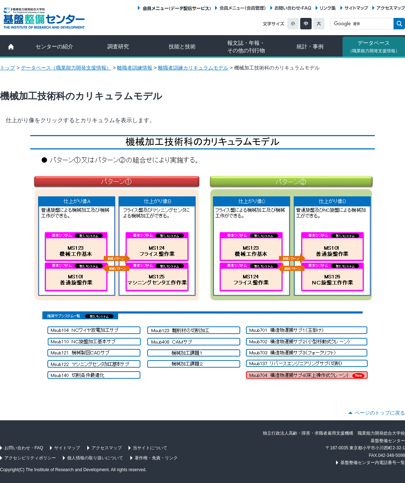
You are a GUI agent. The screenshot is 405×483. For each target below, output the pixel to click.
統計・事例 (310, 46)
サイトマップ (356, 8)
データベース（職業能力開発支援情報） (66, 68)
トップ (7, 68)
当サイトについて (150, 447)
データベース (374, 46)
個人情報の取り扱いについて (95, 457)
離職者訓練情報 (134, 68)
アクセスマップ (391, 8)
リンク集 (328, 8)
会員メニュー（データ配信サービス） (176, 8)
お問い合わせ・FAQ (293, 8)
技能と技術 (182, 46)
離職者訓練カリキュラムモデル (193, 68)
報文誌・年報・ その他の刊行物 (246, 46)
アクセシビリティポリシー (30, 457)
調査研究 (118, 46)
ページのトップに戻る (380, 413)
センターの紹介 (54, 46)
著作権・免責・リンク (156, 457)
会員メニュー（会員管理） (242, 8)
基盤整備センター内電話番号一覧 (372, 462)
